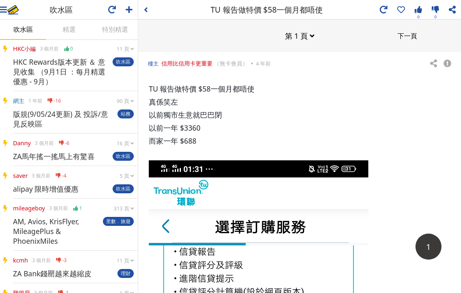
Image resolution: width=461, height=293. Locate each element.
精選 (69, 29)
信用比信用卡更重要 (187, 63)
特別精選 (115, 29)
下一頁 (407, 35)
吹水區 (23, 29)
